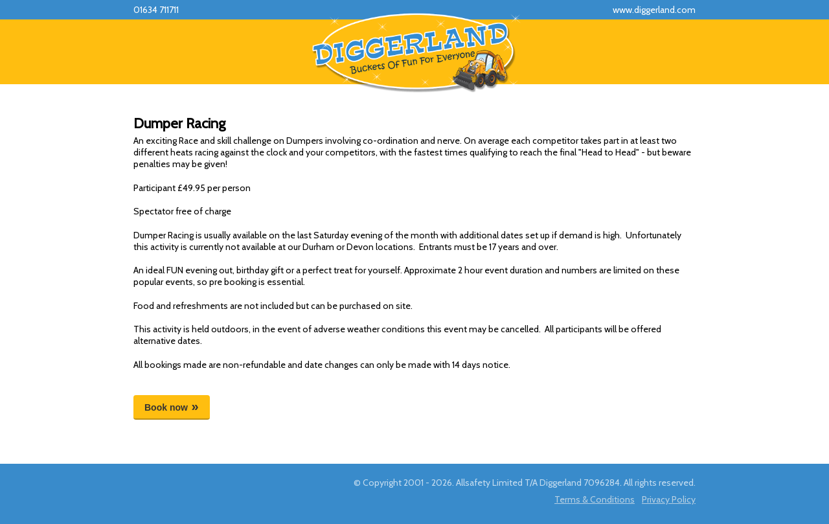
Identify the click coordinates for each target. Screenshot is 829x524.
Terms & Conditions (594, 499)
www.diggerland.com (654, 10)
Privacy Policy (669, 499)
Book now (166, 407)
